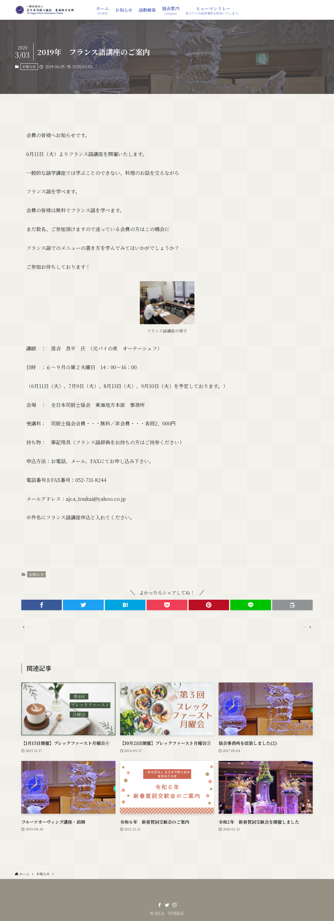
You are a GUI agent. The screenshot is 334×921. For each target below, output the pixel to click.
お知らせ (29, 66)
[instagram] (174, 905)
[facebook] (159, 905)
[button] (41, 605)
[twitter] (167, 905)
